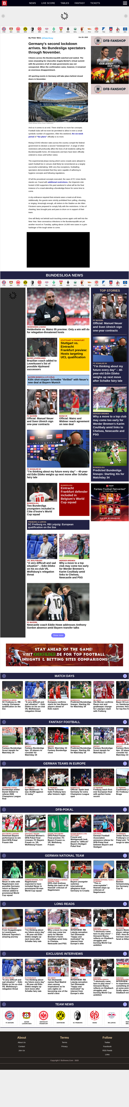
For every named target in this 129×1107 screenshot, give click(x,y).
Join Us (22, 1088)
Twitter (107, 1079)
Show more (58, 672)
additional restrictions (58, 219)
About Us (22, 1079)
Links (107, 1092)
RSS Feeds (107, 1088)
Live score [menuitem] (48, 3)
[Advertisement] (64, 43)
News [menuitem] (32, 3)
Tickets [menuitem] (95, 3)
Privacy (64, 1084)
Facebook (107, 1084)
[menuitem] (14, 3)
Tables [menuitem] (65, 3)
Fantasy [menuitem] (80, 3)
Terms (64, 1079)
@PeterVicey (47, 75)
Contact (21, 1084)
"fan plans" (42, 174)
